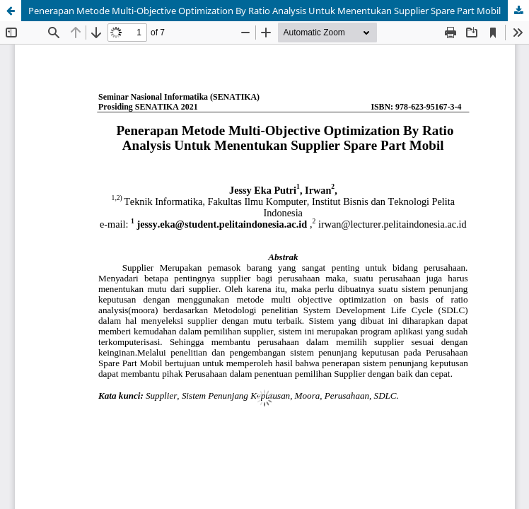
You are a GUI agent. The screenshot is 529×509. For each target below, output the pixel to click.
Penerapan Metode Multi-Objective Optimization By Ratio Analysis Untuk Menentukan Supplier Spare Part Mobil (264, 10)
